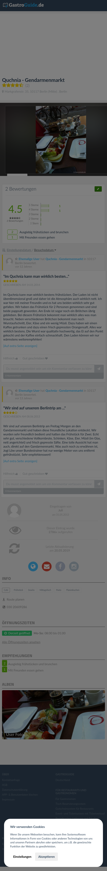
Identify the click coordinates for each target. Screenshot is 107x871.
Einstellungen (22, 856)
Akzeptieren (46, 856)
